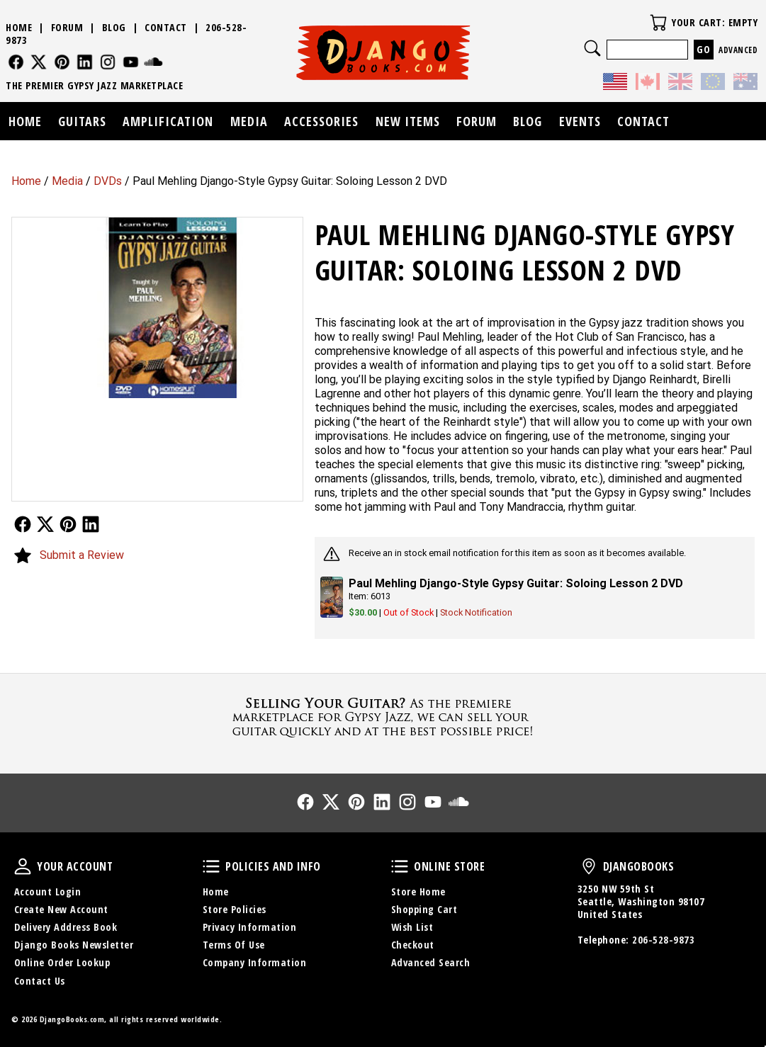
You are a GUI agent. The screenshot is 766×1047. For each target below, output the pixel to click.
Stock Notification (476, 612)
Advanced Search (431, 962)
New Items (408, 121)
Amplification (168, 121)
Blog (114, 27)
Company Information (255, 962)
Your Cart (658, 22)
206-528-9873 (663, 939)
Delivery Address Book (66, 927)
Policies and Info (211, 866)
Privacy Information (250, 927)
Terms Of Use (234, 944)
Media (67, 181)
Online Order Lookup (62, 962)
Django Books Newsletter (74, 944)
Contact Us (39, 980)
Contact (166, 27)
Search (592, 48)
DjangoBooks (589, 866)
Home (26, 181)
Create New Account (61, 909)
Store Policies (234, 909)
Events (580, 121)
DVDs (108, 181)
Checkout (412, 944)
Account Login (47, 891)
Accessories (321, 121)
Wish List (412, 927)
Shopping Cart (424, 909)
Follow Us (22, 524)
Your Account (22, 866)
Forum (67, 27)
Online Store (399, 866)
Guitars (82, 121)
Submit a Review (82, 555)
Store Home (418, 891)
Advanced (738, 50)
